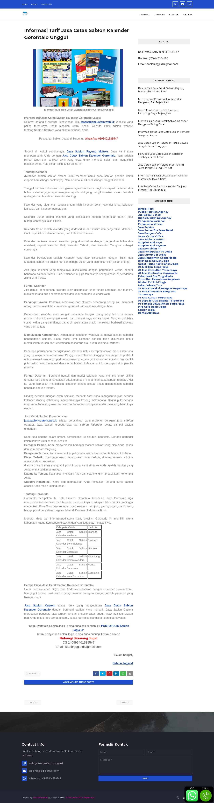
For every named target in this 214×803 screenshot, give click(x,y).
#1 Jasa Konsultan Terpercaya (80, 797)
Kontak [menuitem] (174, 14)
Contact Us (46, 4)
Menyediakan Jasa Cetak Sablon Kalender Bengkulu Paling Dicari (163, 122)
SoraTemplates (40, 797)
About (34, 4)
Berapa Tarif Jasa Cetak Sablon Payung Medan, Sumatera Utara (161, 90)
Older (123, 702)
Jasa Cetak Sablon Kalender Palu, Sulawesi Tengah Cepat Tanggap (163, 144)
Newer (33, 702)
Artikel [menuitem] (187, 14)
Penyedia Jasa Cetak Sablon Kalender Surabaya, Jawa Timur (160, 155)
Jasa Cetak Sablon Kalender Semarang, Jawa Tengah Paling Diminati (161, 166)
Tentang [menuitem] (144, 14)
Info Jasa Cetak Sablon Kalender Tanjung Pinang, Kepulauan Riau (162, 188)
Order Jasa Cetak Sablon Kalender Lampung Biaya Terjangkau (158, 112)
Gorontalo (32, 673)
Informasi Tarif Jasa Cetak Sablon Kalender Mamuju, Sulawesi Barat (163, 177)
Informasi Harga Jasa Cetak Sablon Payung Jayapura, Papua (164, 133)
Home (25, 4)
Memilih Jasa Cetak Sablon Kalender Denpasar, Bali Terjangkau (159, 101)
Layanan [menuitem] (159, 14)
